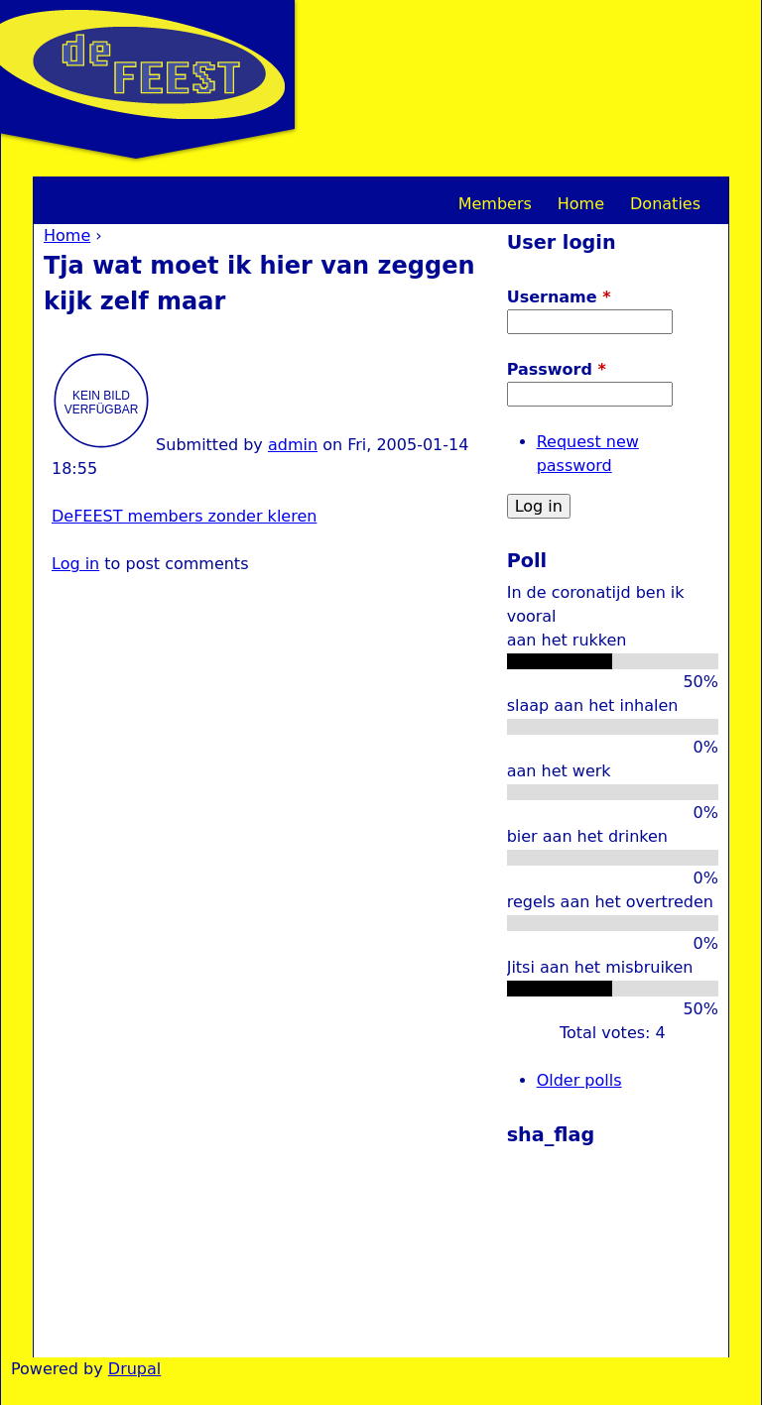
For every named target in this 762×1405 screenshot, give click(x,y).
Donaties (665, 203)
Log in (75, 563)
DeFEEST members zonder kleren (184, 516)
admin (293, 444)
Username (559, 297)
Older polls (579, 1080)
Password (556, 369)
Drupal (134, 1368)
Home (67, 235)
